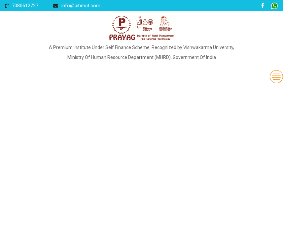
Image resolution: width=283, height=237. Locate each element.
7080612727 (25, 6)
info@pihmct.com (80, 6)
